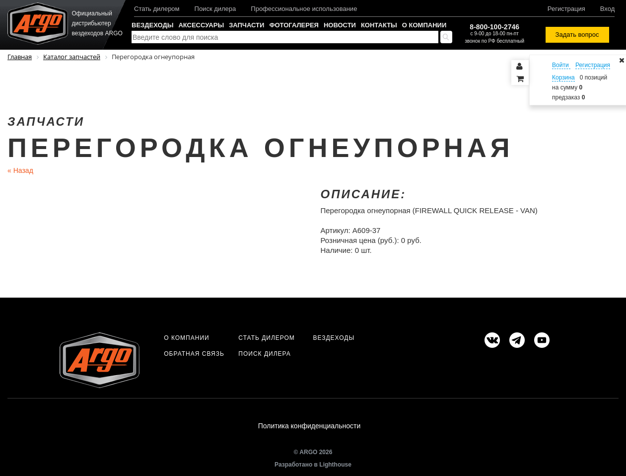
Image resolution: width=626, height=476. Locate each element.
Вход (607, 8)
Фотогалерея (294, 25)
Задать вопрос (577, 34)
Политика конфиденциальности (309, 426)
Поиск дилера (215, 8)
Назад (20, 170)
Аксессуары (201, 25)
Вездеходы (152, 25)
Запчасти (246, 25)
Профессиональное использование (304, 8)
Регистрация (566, 8)
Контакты (379, 25)
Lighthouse (335, 464)
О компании (424, 25)
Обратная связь (194, 353)
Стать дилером (157, 8)
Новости (340, 25)
